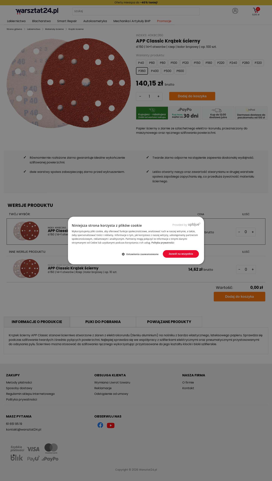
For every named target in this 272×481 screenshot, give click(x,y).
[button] (142, 254)
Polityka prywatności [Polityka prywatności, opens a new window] (162, 242)
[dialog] (136, 240)
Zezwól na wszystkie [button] (181, 253)
